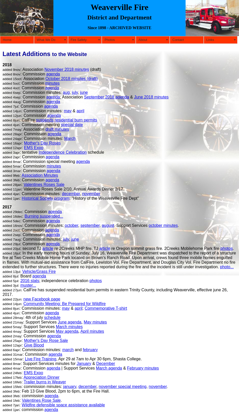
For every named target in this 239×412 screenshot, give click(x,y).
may (68, 111)
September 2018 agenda (106, 97)
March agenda (109, 368)
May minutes (95, 322)
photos (226, 248)
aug (66, 92)
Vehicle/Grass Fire (39, 271)
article (47, 248)
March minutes (69, 327)
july (75, 92)
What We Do (46, 40)
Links (210, 40)
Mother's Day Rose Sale (46, 340)
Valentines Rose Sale (41, 400)
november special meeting (122, 386)
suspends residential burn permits (66, 120)
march (68, 350)
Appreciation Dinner (42, 377)
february (90, 350)
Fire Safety (79, 40)
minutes (52, 83)
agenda (53, 74)
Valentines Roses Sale (44, 184)
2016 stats (29, 281)
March (69, 138)
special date (72, 125)
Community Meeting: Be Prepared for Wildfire (65, 304)
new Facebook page (42, 299)
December (105, 363)
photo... (227, 267)
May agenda (67, 331)
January (84, 363)
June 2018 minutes (151, 97)
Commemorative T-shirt (106, 308)
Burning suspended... (44, 216)
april (80, 111)
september (90, 225)
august (108, 225)
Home (7, 40)
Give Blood (34, 345)
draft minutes (57, 129)
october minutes (163, 225)
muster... (28, 285)
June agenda (70, 322)
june (84, 92)
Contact (178, 40)
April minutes (92, 331)
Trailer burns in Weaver (45, 382)
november (91, 194)
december (71, 194)
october (71, 225)
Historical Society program (46, 198)
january (69, 386)
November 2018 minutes (66, 69)
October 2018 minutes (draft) (71, 78)
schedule (52, 317)
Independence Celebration (63, 152)
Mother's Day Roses (42, 143)
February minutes (143, 368)
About (143, 40)
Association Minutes (40, 175)
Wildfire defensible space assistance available (63, 405)
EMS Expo (33, 148)
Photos (110, 40)
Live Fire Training (40, 359)
